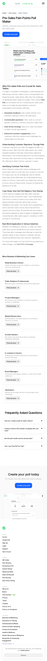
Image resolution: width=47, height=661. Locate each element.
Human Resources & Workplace (13, 635)
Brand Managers (11, 371)
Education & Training (9, 620)
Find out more (11, 271)
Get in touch (6, 552)
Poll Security (6, 577)
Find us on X (6, 606)
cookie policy (24, 650)
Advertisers (9, 390)
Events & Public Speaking (11, 626)
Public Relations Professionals (17, 281)
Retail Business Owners (14, 263)
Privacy (4, 597)
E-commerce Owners (13, 353)
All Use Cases (7, 643)
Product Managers (12, 298)
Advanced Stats (7, 572)
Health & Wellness (8, 632)
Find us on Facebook (9, 609)
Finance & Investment (9, 629)
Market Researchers (13, 316)
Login (4, 546)
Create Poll (26, 4)
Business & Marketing (10, 618)
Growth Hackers (11, 335)
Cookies (5, 603)
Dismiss (23, 655)
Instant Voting (7, 569)
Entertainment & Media (10, 623)
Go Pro (17, 4)
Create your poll (11, 34)
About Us (5, 589)
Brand (4, 592)
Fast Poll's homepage (25, 244)
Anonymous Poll (7, 566)
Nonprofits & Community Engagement (10, 639)
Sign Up (5, 543)
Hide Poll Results (8, 575)
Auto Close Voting (8, 580)
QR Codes (5, 560)
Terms (4, 600)
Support (5, 549)
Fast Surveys (6, 595)
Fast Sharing (6, 563)
